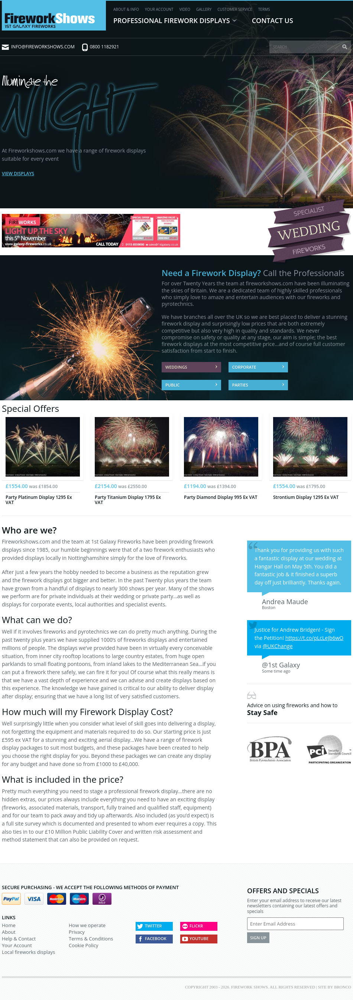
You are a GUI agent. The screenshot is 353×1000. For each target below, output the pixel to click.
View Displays (18, 173)
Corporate (244, 367)
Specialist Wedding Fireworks (309, 231)
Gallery (203, 9)
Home (9, 925)
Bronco (342, 987)
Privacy (77, 932)
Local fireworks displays (28, 952)
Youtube (199, 938)
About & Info (126, 9)
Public (172, 385)
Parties (240, 385)
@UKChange (278, 646)
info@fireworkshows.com (43, 46)
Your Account (159, 9)
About (9, 932)
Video (184, 9)
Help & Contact (19, 938)
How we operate (87, 925)
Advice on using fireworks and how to (299, 709)
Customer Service (234, 9)
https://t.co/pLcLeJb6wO (314, 637)
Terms (264, 9)
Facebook (155, 938)
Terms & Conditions (91, 938)
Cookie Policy (83, 945)
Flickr (196, 926)
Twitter (153, 926)
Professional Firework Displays (171, 20)
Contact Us (272, 20)
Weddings (176, 367)
